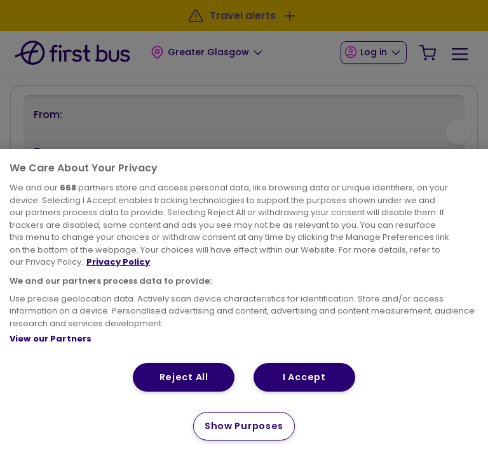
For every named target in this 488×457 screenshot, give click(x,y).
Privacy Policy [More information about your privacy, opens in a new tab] (118, 262)
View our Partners (51, 339)
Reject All (183, 377)
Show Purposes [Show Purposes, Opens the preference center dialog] (244, 426)
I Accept (304, 377)
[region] (244, 303)
